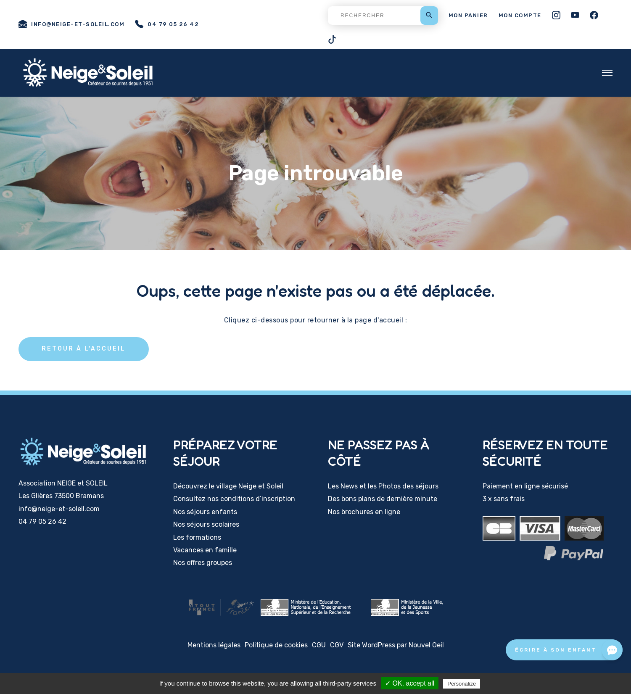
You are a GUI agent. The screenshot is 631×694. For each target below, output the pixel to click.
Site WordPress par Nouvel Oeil (396, 645)
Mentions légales (213, 645)
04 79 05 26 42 (167, 24)
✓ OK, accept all (409, 683)
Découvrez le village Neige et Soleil (228, 486)
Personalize (461, 684)
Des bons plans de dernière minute (382, 499)
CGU (319, 645)
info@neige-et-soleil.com (71, 24)
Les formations (197, 537)
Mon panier (468, 15)
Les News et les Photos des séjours (383, 486)
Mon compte (520, 15)
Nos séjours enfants (205, 512)
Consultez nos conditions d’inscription (234, 499)
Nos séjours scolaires (206, 524)
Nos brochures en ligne (364, 512)
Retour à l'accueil (84, 348)
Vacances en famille (205, 550)
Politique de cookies (276, 645)
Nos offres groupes (202, 563)
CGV (336, 645)
